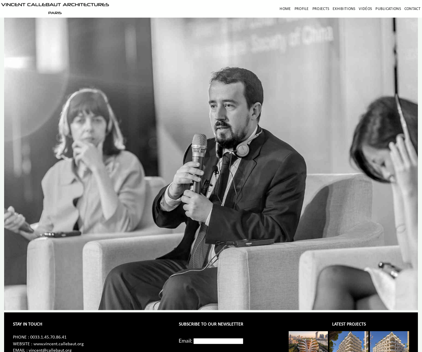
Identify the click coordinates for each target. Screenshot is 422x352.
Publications (388, 9)
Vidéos (365, 9)
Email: (186, 340)
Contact (412, 9)
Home (285, 9)
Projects (320, 9)
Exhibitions (344, 9)
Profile (302, 9)
